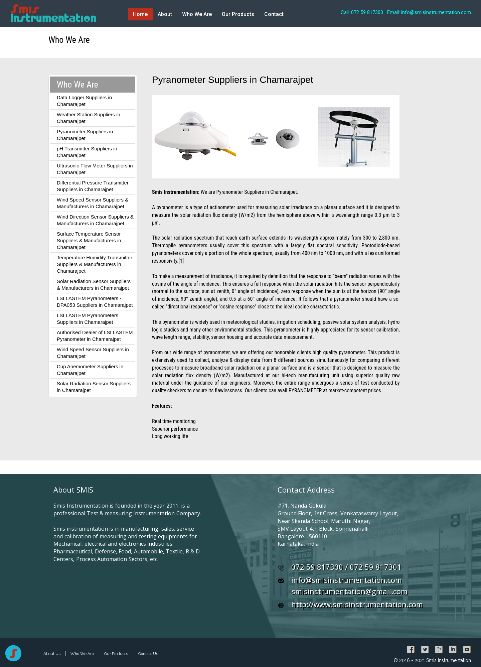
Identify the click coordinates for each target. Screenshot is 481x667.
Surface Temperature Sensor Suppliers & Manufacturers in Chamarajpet (89, 240)
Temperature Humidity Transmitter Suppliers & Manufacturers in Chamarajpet (94, 264)
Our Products (238, 14)
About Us (52, 653)
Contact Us (148, 653)
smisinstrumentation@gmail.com (350, 591)
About (165, 14)
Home (140, 14)
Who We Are (197, 14)
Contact (274, 14)
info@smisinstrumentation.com (346, 580)
